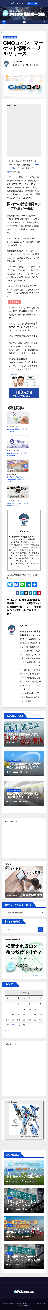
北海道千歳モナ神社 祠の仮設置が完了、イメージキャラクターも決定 (22, 797)
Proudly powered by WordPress (16, 1303)
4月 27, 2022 (14, 1265)
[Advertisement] (24, 131)
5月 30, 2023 (14, 1181)
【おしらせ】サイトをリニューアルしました (22, 1202)
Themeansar (24, 1306)
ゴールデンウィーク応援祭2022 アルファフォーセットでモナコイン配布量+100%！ (23, 1233)
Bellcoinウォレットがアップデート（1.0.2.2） (17, 454)
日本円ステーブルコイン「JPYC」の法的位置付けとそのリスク (17, 479)
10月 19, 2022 (14, 1209)
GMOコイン (34, 65)
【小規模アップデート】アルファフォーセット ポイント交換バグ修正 (23, 1260)
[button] (44, 21)
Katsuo (19, 62)
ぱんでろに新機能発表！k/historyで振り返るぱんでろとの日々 (16, 606)
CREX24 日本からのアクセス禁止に (23, 736)
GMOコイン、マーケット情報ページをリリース (23, 48)
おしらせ (9, 1170)
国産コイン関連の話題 (10, 37)
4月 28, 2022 (14, 1237)
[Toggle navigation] (24, 22)
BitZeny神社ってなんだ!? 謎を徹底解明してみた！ (17, 504)
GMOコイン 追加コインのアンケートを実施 (17, 430)
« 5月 (7, 1031)
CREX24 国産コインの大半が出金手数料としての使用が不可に (23, 767)
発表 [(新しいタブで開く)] (9, 171)
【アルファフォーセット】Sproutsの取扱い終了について (23, 1176)
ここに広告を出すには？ (36, 975)
